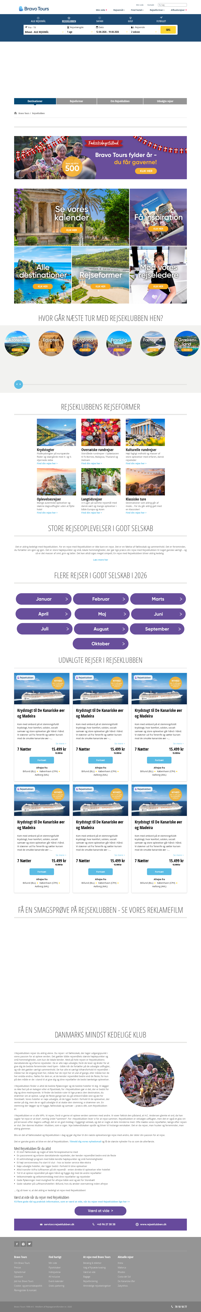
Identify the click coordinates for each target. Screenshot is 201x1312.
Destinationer (35, 101)
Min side (101, 9)
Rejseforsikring (90, 1281)
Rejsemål (119, 9)
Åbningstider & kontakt (25, 1290)
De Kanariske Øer (126, 1281)
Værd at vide (89, 1272)
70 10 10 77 (181, 1307)
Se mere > (61, 743)
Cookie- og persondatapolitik (28, 1285)
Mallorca (122, 1267)
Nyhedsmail (19, 1272)
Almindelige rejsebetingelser (97, 1285)
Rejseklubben (38, 113)
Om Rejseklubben (120, 101)
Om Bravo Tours (22, 1262)
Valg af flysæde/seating (94, 1267)
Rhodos (121, 1272)
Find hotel (137, 9)
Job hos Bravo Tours (23, 1281)
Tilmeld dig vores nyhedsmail (85, 1141)
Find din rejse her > (91, 463)
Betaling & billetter (92, 1262)
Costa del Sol (124, 1276)
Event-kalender (56, 1281)
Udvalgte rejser (165, 101)
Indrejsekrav (55, 1272)
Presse (17, 1267)
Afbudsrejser (179, 9)
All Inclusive (54, 1276)
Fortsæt (42, 760)
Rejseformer (157, 9)
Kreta (120, 1262)
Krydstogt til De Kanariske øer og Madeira (41, 713)
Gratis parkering (56, 1285)
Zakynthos (123, 1285)
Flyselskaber (55, 1267)
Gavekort (18, 1276)
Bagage (86, 1276)
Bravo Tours (24, 113)
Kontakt (150, 5)
